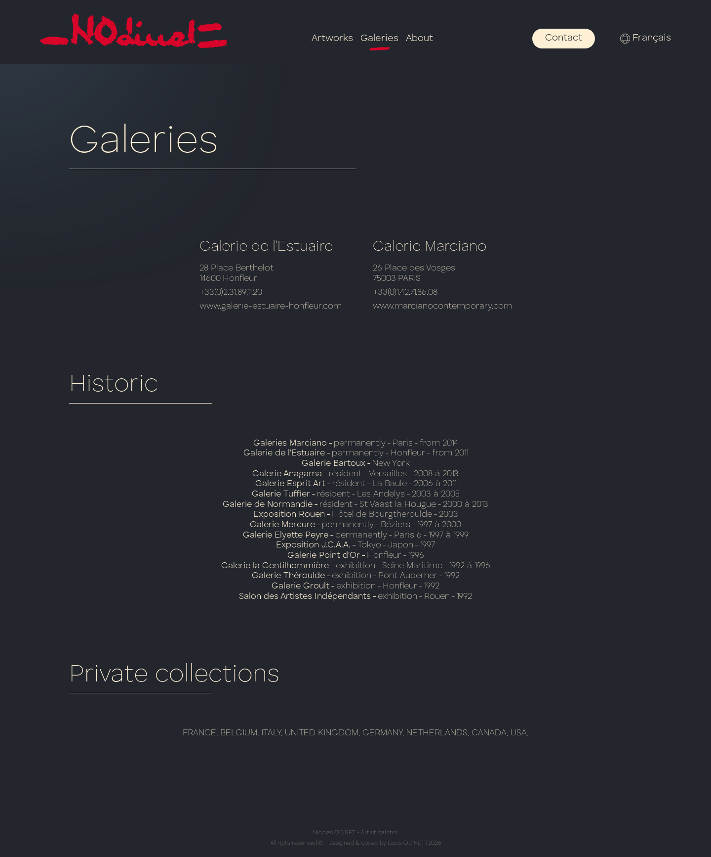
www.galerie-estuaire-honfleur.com (270, 306)
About (419, 39)
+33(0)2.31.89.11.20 (230, 292)
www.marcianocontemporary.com (442, 306)
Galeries (379, 39)
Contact (563, 38)
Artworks (332, 39)
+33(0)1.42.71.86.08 (405, 292)
